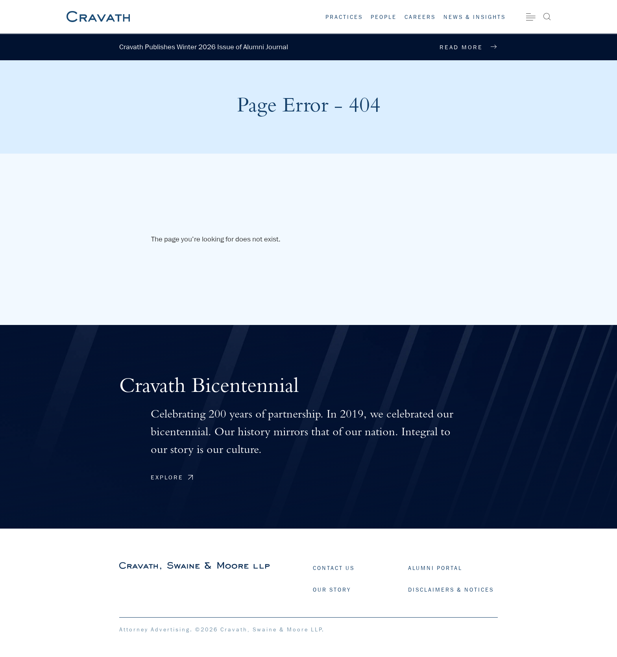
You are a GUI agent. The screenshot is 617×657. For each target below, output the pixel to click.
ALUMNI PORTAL (435, 568)
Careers (420, 16)
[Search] (546, 16)
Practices (344, 16)
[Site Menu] (530, 16)
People (384, 16)
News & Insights (474, 16)
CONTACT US (334, 568)
